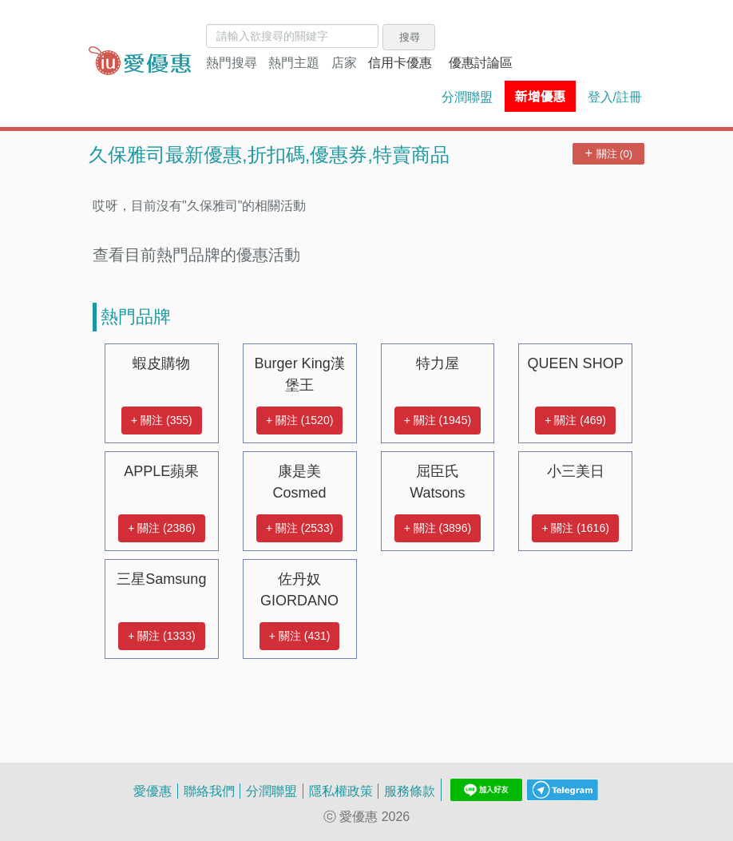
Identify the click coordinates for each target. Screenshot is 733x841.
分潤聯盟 (467, 96)
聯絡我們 (209, 790)
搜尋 (409, 37)
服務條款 (409, 790)
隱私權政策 (341, 790)
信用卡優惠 (400, 62)
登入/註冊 (615, 96)
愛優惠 (152, 790)
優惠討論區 (481, 62)
